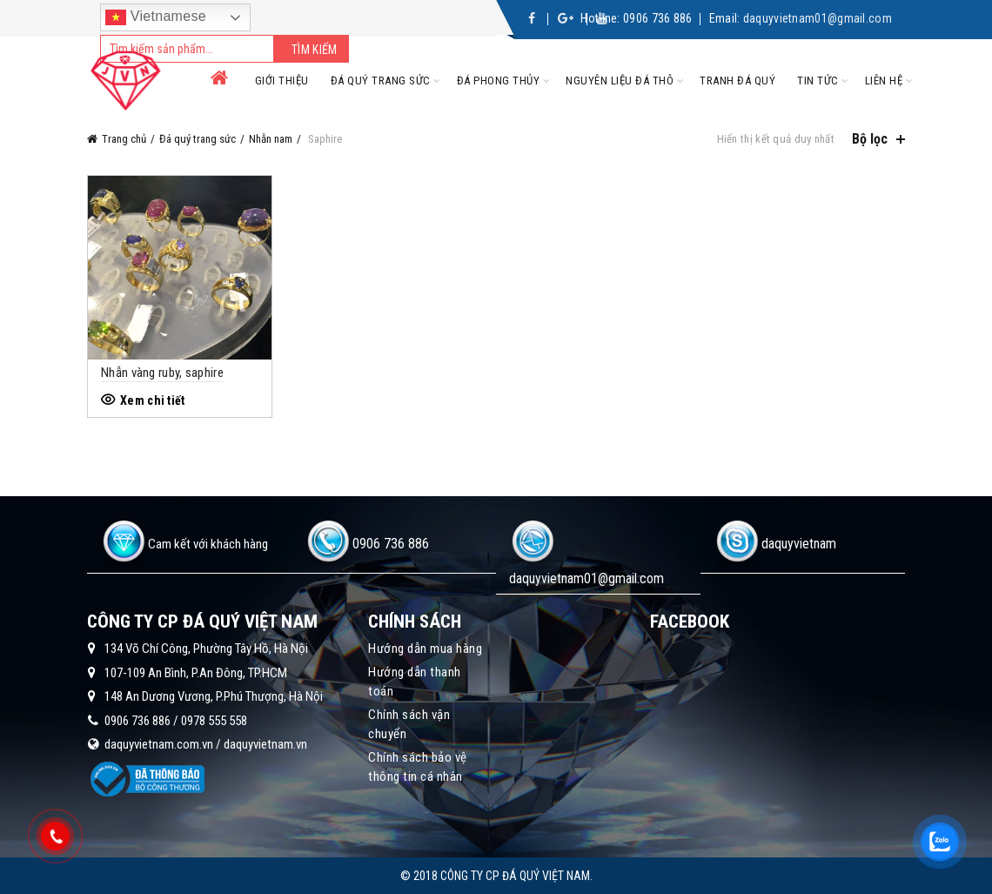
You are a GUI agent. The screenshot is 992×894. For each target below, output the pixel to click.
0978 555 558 (214, 721)
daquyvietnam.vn (265, 744)
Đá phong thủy (498, 80)
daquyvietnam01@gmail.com (817, 18)
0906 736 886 (658, 18)
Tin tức (818, 80)
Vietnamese (155, 17)
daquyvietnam (798, 543)
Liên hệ (884, 80)
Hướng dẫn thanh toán (414, 681)
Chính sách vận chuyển (409, 724)
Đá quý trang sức (381, 80)
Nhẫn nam (270, 138)
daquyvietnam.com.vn (158, 744)
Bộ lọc (870, 139)
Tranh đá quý (737, 80)
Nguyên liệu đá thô (620, 80)
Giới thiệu (282, 80)
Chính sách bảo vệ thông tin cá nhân (417, 766)
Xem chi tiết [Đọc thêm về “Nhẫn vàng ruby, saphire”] (152, 400)
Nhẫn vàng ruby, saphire (162, 372)
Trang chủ (124, 138)
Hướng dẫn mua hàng (425, 648)
